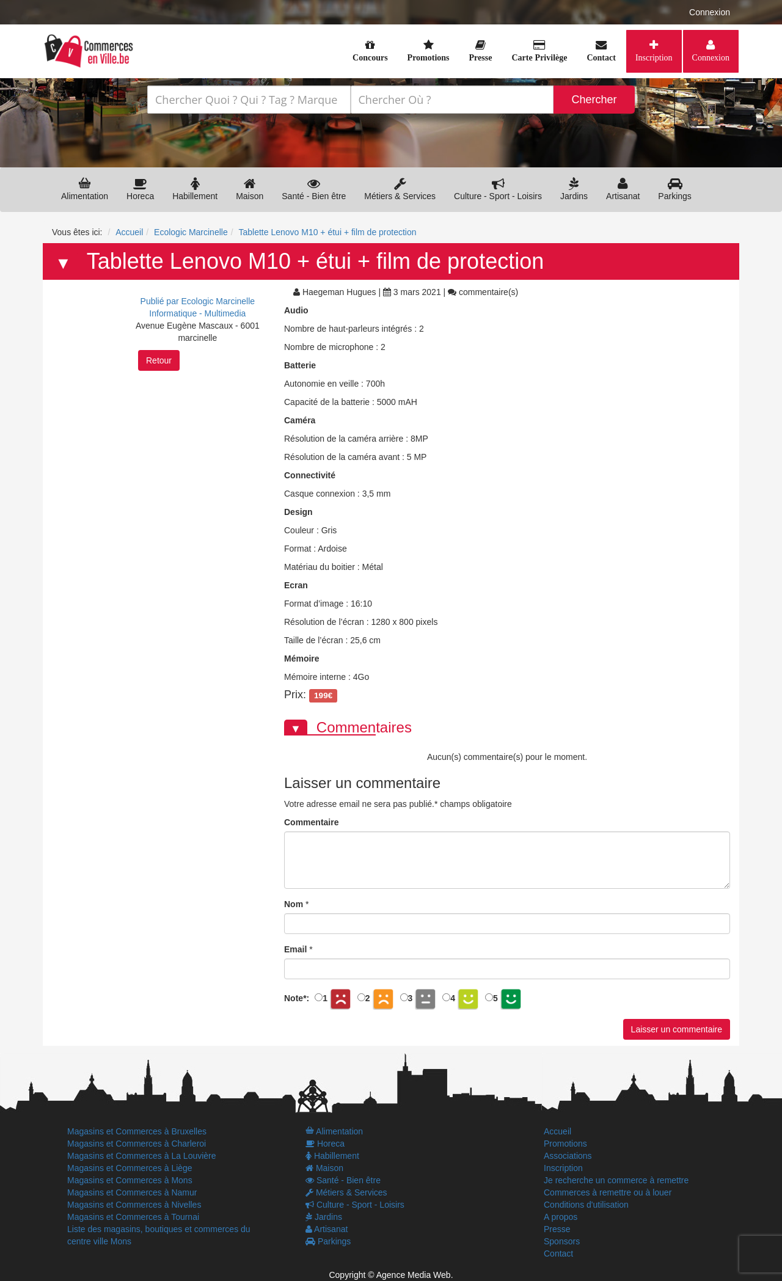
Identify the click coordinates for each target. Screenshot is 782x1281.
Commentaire (311, 822)
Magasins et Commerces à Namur (132, 1192)
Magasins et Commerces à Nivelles (134, 1205)
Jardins (574, 189)
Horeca (140, 189)
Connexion (709, 12)
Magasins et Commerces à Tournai (133, 1217)
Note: (296, 998)
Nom (293, 904)
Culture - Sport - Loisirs (498, 189)
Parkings (674, 189)
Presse (557, 1229)
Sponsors (562, 1241)
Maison (249, 189)
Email (295, 949)
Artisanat (623, 189)
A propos (560, 1217)
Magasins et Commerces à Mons (129, 1180)
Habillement (194, 189)
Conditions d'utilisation (586, 1205)
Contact (558, 1253)
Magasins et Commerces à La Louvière (141, 1156)
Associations (568, 1156)
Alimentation (84, 189)
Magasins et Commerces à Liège (129, 1168)
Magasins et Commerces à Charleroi (136, 1143)
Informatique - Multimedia (197, 313)
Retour (159, 360)
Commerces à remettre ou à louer (607, 1192)
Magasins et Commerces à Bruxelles (136, 1131)
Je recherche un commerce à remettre (616, 1180)
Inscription (654, 57)
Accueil (557, 1131)
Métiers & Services (400, 189)
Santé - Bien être (314, 189)
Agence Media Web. (414, 1275)
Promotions (565, 1143)
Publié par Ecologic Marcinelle (198, 301)
